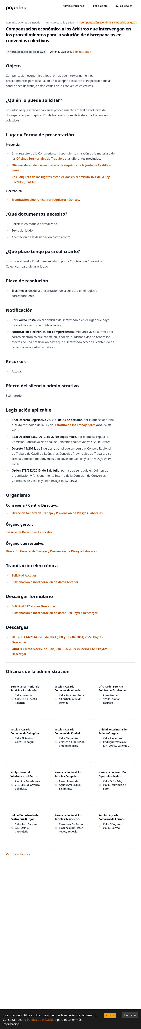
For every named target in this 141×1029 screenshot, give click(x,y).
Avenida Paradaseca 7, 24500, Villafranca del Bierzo (27, 784)
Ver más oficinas (18, 854)
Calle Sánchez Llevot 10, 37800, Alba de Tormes (71, 699)
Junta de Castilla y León (60, 22)
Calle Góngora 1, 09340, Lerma (113, 826)
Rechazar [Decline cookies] (130, 1015)
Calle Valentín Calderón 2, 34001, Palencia (26, 699)
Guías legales (124, 6)
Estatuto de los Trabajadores (75, 425)
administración (82, 51)
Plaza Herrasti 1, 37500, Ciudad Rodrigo (113, 699)
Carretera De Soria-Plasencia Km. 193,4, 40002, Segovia (71, 827)
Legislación (101, 6)
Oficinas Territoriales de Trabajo (39, 159)
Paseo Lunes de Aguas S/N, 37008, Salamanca (70, 784)
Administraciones (74, 6)
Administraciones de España (23, 22)
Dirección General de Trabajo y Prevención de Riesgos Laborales (57, 513)
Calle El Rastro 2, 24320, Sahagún (25, 740)
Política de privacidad (41, 1020)
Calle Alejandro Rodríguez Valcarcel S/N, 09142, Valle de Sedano (115, 742)
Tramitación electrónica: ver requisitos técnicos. (46, 200)
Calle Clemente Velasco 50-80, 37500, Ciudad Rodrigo (72, 742)
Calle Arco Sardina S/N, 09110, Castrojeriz (26, 827)
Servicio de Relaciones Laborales (29, 532)
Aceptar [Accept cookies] (110, 1015)
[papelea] (18, 5)
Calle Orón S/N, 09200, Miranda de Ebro (114, 784)
